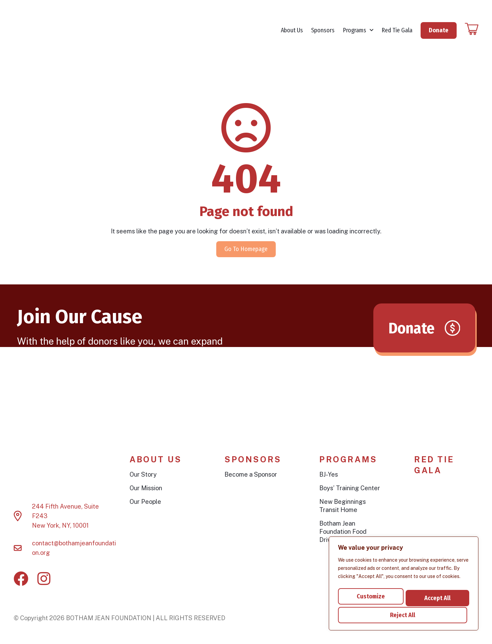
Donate (438, 33)
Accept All (404, 615)
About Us (292, 34)
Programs (358, 34)
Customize (370, 595)
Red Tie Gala (396, 34)
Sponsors (323, 34)
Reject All (435, 595)
